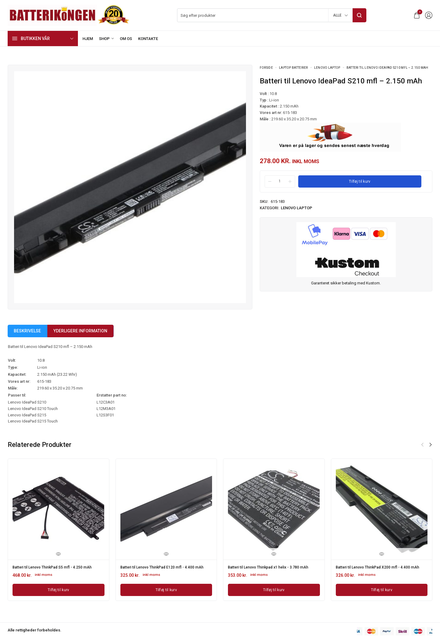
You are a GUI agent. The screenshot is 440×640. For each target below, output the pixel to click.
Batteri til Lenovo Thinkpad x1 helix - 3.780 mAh (269, 568)
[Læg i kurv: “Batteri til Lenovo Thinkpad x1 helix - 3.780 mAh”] (274, 593)
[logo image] (69, 15)
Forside (266, 67)
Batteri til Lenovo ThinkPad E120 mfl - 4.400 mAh (163, 568)
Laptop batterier (293, 67)
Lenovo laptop (327, 67)
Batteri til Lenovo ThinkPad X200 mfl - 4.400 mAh (379, 568)
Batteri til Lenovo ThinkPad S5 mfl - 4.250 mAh (58, 566)
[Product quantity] (280, 181)
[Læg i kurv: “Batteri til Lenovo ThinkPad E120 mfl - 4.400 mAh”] (166, 593)
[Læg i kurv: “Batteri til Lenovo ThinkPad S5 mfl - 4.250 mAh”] (59, 589)
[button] (430, 445)
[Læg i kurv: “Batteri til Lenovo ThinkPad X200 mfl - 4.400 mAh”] (382, 593)
